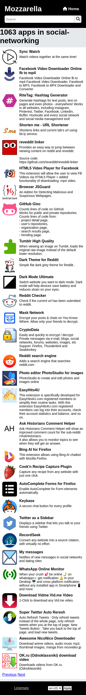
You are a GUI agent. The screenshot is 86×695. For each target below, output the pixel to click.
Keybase (26, 501)
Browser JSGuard (34, 187)
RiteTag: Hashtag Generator (43, 95)
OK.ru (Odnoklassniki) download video (47, 657)
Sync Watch (29, 52)
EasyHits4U (29, 390)
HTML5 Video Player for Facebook (48, 168)
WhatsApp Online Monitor (41, 569)
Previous (9, 675)
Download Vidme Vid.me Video (46, 595)
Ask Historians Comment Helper (47, 423)
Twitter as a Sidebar (36, 518)
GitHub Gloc (30, 204)
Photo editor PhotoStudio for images (51, 373)
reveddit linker (31, 142)
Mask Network (31, 313)
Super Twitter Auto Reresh (42, 612)
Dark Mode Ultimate (36, 277)
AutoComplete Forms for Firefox (47, 484)
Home (71, 9)
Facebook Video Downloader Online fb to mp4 (50, 71)
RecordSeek (30, 535)
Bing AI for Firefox (35, 449)
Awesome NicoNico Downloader (47, 638)
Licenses (21, 688)
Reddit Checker (32, 296)
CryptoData (29, 330)
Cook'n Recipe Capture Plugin (45, 467)
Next (21, 675)
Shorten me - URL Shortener (44, 125)
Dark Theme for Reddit (39, 260)
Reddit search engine (37, 356)
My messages (31, 552)
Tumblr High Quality (36, 241)
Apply (67, 688)
